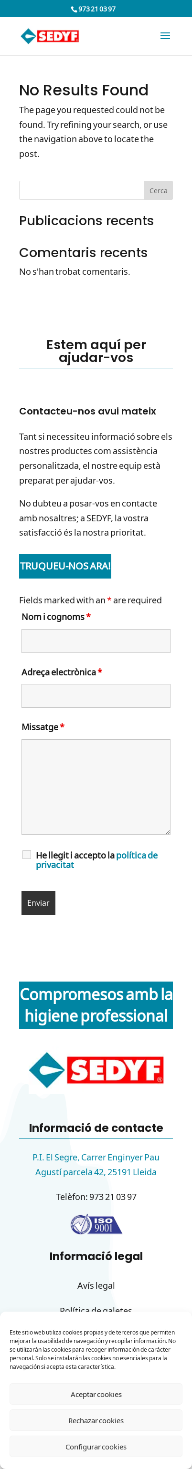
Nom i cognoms (56, 616)
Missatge (42, 727)
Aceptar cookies (96, 1394)
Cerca (158, 190)
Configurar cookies (96, 1446)
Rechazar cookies (96, 1420)
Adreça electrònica (61, 672)
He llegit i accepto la (97, 859)
